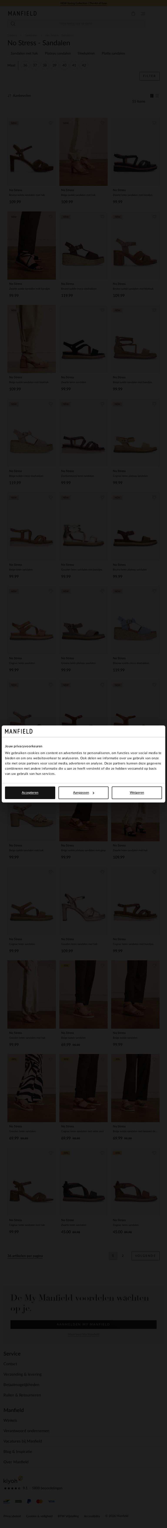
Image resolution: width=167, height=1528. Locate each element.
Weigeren (137, 792)
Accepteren (30, 792)
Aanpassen (83, 792)
